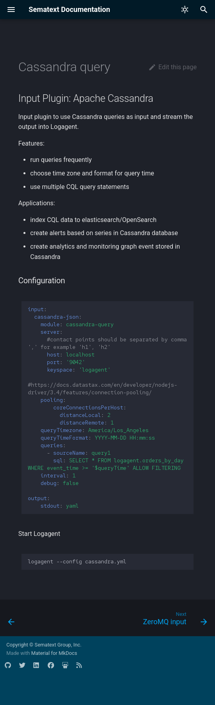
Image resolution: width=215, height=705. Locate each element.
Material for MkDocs (54, 653)
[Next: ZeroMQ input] (173, 620)
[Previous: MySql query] (12, 620)
